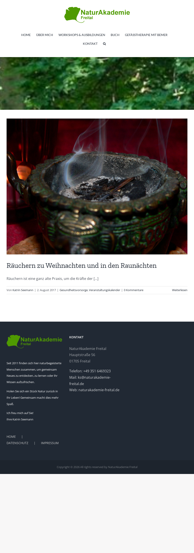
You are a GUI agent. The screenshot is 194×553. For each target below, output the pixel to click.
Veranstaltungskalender (104, 290)
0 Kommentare (133, 290)
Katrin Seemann (22, 290)
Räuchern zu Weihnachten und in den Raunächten (82, 265)
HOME (11, 436)
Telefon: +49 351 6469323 (90, 371)
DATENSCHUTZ (17, 443)
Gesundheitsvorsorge (74, 290)
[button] (104, 43)
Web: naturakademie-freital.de (94, 389)
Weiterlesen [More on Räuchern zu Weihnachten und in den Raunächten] (179, 290)
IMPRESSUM (50, 443)
